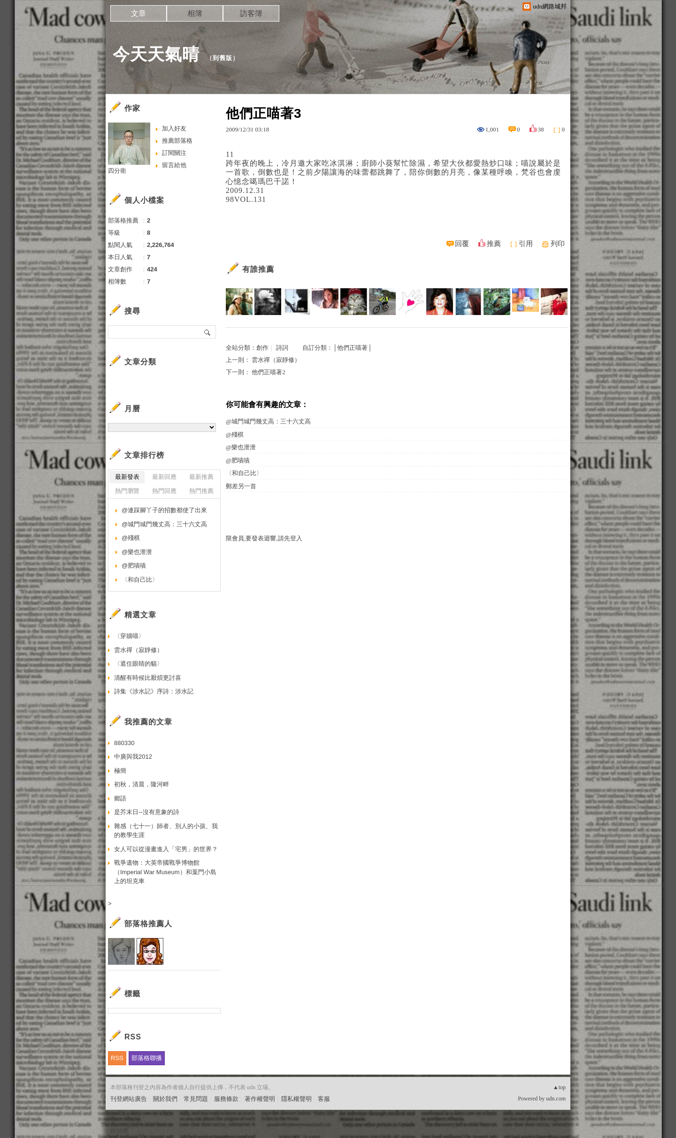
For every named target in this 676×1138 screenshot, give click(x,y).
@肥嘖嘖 (238, 460)
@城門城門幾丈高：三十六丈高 (268, 421)
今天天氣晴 (156, 54)
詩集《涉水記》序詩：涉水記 (153, 691)
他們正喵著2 (268, 372)
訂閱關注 (174, 152)
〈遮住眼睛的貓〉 (138, 663)
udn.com (556, 1098)
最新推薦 (201, 476)
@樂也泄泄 (241, 447)
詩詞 (282, 347)
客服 (324, 1098)
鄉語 (120, 798)
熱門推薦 (201, 490)
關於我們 (165, 1098)
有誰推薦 (258, 269)
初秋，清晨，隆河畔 (141, 784)
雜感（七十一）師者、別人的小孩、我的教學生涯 (166, 831)
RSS (117, 1057)
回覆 (462, 243)
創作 (262, 347)
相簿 (194, 13)
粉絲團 (119, 1130)
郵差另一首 (241, 486)
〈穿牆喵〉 (129, 635)
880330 (124, 742)
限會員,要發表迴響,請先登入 (264, 538)
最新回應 (164, 476)
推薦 (494, 243)
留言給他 (174, 165)
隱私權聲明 (296, 1098)
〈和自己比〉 (244, 473)
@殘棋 (235, 434)
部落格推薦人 (148, 924)
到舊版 (222, 58)
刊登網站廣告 (128, 1098)
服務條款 (226, 1098)
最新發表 (127, 476)
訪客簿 (251, 13)
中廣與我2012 (133, 756)
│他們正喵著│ (352, 347)
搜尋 (208, 331)
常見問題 (196, 1098)
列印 (558, 243)
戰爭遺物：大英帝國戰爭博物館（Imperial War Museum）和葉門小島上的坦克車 (165, 871)
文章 (138, 13)
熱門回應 (164, 490)
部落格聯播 (146, 1057)
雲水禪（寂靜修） (276, 359)
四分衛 (117, 170)
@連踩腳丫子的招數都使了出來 (164, 510)
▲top (559, 1087)
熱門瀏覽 (127, 490)
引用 (526, 243)
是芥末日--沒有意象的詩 (146, 811)
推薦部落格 (177, 140)
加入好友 (174, 128)
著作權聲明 (260, 1098)
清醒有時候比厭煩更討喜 (147, 677)
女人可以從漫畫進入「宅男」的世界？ (166, 849)
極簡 (120, 770)
